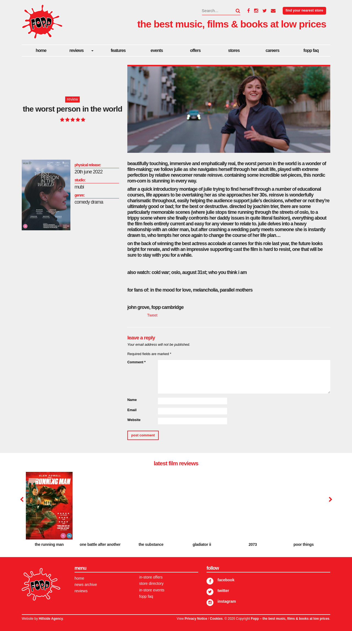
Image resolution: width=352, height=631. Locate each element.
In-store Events (151, 590)
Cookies (216, 619)
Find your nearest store (304, 10)
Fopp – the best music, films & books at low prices (290, 619)
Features (118, 50)
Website (134, 420)
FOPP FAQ (310, 50)
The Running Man (49, 544)
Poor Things (303, 544)
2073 (253, 544)
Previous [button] (22, 499)
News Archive (86, 584)
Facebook (226, 580)
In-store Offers (151, 577)
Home (41, 50)
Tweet (152, 315)
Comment (136, 362)
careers (272, 50)
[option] (49, 511)
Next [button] (329, 499)
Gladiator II (202, 544)
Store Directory (151, 583)
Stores (234, 50)
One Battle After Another (100, 544)
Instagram (227, 601)
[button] (234, 11)
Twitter (223, 590)
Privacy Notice (196, 619)
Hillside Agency (51, 619)
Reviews (76, 50)
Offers (195, 50)
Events (157, 50)
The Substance (151, 544)
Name (132, 400)
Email (132, 410)
